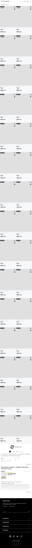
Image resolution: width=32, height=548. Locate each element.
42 (22, 203)
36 (0, 28)
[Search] (19, 1)
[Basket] (27, 1)
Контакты (16, 518)
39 (5, 28)
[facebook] (13, 536)
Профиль (16, 530)
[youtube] (21, 536)
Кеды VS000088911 (11, 473)
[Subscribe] (28, 512)
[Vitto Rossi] (5, 1)
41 (21, 203)
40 (6, 28)
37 (2, 28)
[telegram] (17, 536)
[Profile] (25, 1)
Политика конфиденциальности (16, 544)
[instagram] (10, 536)
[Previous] (2, 475)
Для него (12, 506)
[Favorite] (22, 1)
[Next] (29, 475)
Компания (16, 522)
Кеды (1, 29)
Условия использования (16, 543)
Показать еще (18, 447)
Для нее (5, 506)
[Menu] (30, 1)
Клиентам (16, 526)
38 (3, 28)
